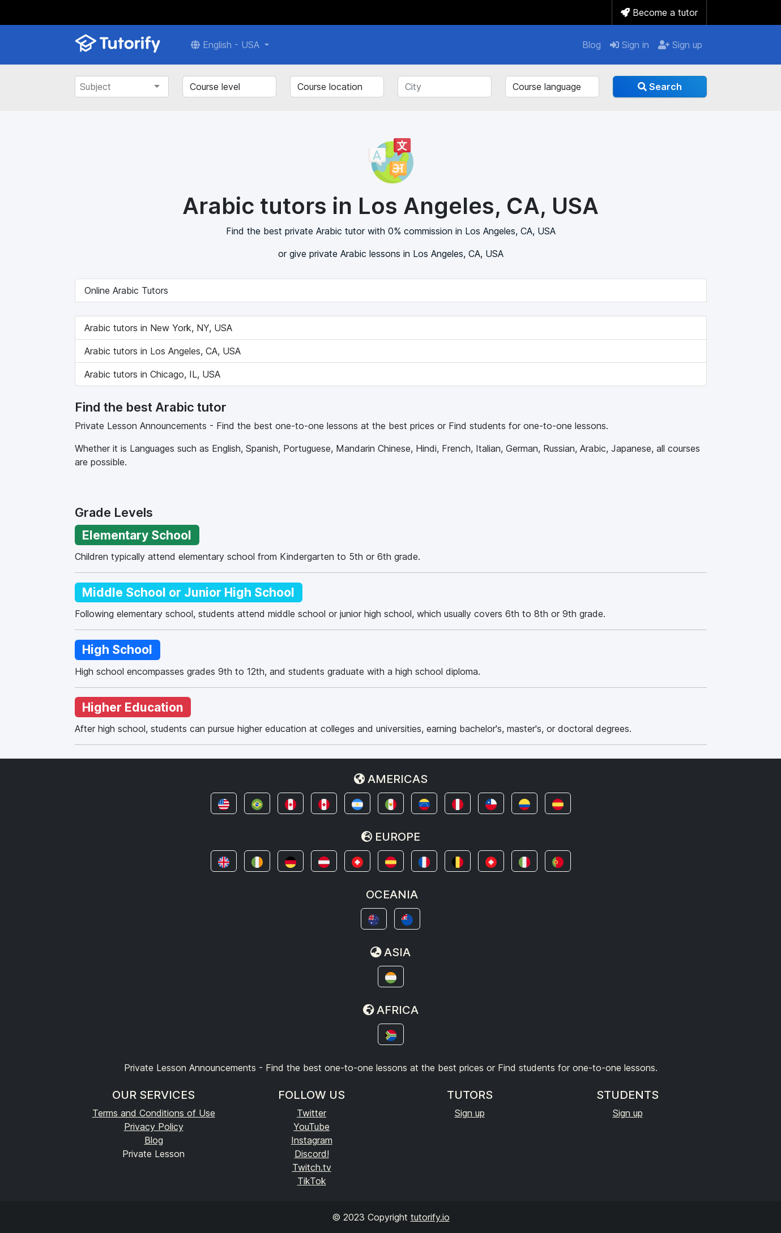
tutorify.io (430, 1217)
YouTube (311, 1126)
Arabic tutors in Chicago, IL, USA (152, 374)
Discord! (312, 1153)
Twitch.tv (311, 1167)
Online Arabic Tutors (126, 290)
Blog (591, 44)
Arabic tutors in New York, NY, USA (158, 327)
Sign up (680, 44)
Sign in (629, 44)
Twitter (311, 1113)
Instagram (311, 1140)
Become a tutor (659, 12)
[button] (224, 803)
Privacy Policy (153, 1126)
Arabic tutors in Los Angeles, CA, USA (162, 351)
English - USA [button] (226, 44)
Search (660, 86)
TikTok (311, 1181)
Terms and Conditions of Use (153, 1113)
